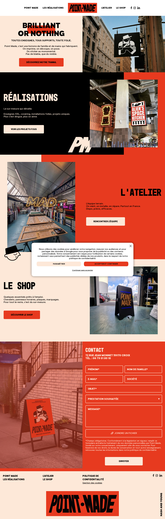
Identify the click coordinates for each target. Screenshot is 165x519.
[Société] (143, 379)
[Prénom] (104, 369)
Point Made (31, 8)
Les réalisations (53, 8)
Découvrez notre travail (41, 62)
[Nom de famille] (143, 369)
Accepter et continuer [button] (106, 264)
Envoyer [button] (124, 461)
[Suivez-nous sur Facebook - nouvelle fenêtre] (131, 8)
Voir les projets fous (24, 129)
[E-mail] (104, 379)
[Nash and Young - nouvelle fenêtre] (161, 504)
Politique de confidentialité (93, 478)
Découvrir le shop (22, 315)
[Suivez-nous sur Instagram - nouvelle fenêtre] (134, 8)
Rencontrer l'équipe (105, 221)
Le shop (121, 8)
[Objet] (123, 389)
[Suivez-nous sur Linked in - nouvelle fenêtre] (138, 8)
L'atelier (106, 8)
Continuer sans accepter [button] (82, 270)
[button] (130, 246)
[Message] (123, 416)
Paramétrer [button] (59, 264)
